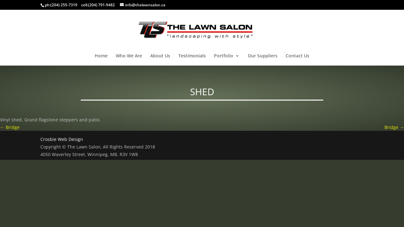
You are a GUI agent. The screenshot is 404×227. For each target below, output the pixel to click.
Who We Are (129, 56)
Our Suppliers (262, 56)
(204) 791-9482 (101, 5)
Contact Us (297, 56)
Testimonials (192, 56)
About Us (160, 56)
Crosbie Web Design (61, 139)
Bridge (10, 127)
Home (101, 56)
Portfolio (223, 56)
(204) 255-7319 (63, 5)
